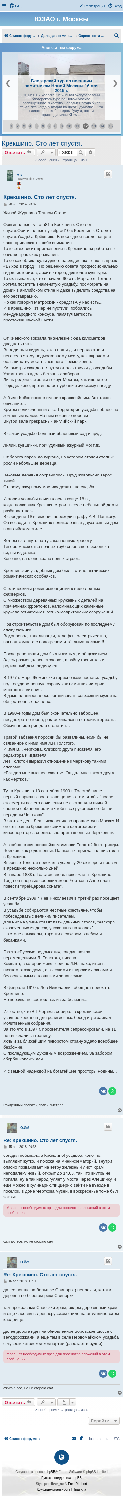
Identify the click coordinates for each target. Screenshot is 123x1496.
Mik (19, 175)
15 (111, 126)
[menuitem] (15, 6)
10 (69, 126)
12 (86, 126)
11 (77, 126)
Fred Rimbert (77, 1484)
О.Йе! (24, 1128)
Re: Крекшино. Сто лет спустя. (40, 1140)
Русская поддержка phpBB (61, 1478)
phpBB (50, 1472)
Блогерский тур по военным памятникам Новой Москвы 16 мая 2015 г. (61, 85)
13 (94, 126)
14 (102, 126)
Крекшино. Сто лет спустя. (42, 143)
